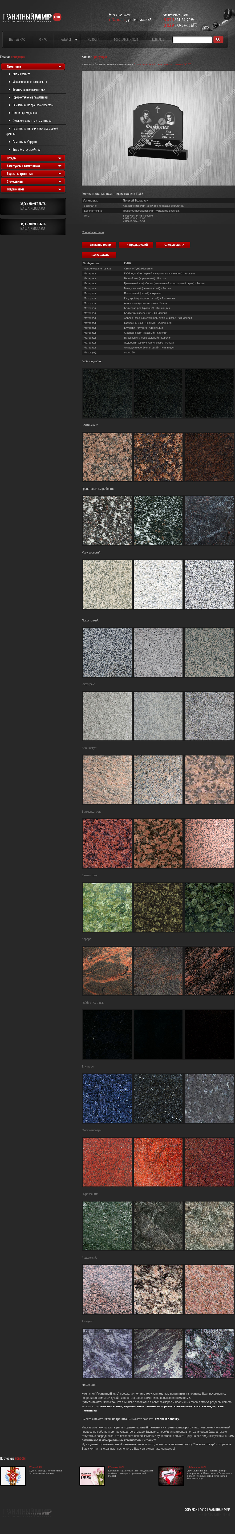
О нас (43, 39)
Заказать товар (100, 244)
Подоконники (15, 189)
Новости (93, 39)
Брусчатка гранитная (20, 173)
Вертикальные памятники (28, 89)
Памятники (14, 66)
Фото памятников (125, 39)
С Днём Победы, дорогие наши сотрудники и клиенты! (46, 1472)
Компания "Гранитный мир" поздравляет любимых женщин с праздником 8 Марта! (130, 1473)
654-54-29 (176, 20)
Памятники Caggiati (24, 141)
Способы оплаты (93, 232)
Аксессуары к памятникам (23, 166)
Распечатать (100, 255)
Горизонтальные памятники (30, 97)
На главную (17, 39)
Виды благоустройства (26, 149)
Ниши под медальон (25, 113)
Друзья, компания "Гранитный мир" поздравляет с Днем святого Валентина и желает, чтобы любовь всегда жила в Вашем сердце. (209, 1474)
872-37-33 (176, 25)
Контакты (158, 39)
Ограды (11, 158)
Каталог (66, 39)
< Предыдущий (137, 244)
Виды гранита (21, 74)
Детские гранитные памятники (32, 120)
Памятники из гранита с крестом (32, 105)
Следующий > (174, 244)
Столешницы (15, 181)
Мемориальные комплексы (29, 81)
